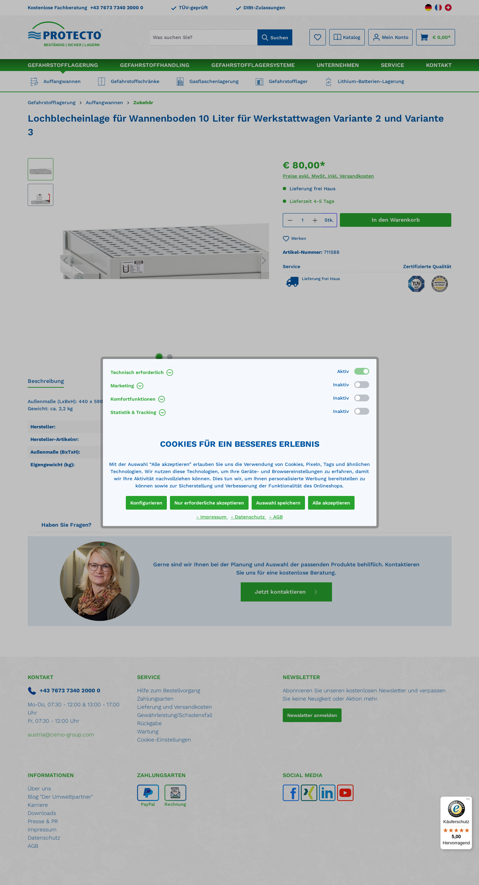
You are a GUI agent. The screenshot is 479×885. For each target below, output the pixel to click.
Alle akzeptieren (331, 503)
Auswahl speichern (278, 503)
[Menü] (468, 801)
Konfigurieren (146, 503)
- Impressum (212, 517)
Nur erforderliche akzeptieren (209, 503)
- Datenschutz (248, 517)
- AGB (276, 517)
